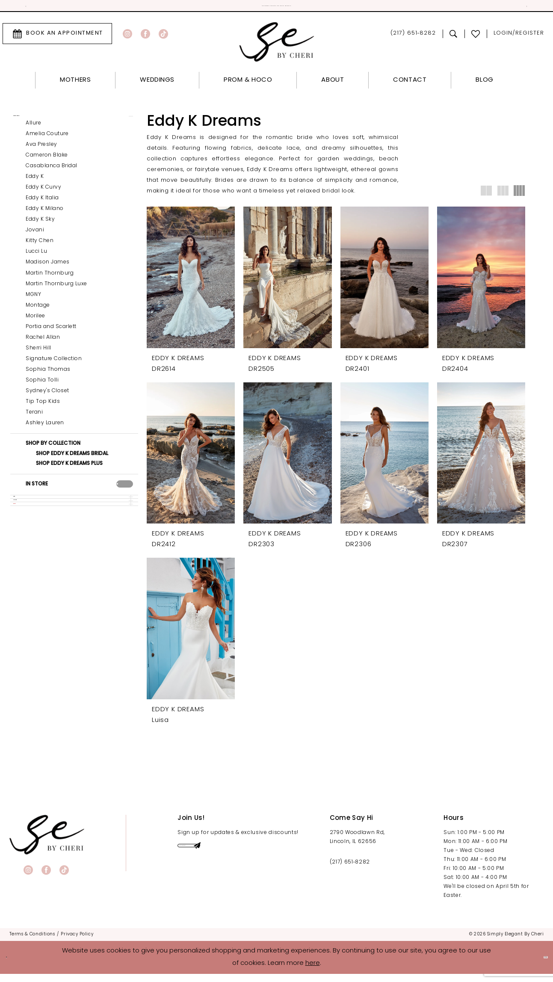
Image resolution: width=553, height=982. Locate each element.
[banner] (46, 842)
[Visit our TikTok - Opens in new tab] (163, 38)
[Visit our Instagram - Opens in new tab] (127, 38)
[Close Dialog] (13, 965)
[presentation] (124, 501)
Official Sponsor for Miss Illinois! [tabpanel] (276, 8)
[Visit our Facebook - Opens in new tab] (145, 38)
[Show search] (453, 38)
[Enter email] (233, 859)
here (312, 971)
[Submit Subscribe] (279, 859)
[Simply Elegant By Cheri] (276, 46)
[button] (518, 38)
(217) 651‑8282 (350, 870)
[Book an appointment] (57, 38)
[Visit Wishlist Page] (475, 38)
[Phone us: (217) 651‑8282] (413, 38)
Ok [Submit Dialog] (539, 965)
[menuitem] (57, 38)
